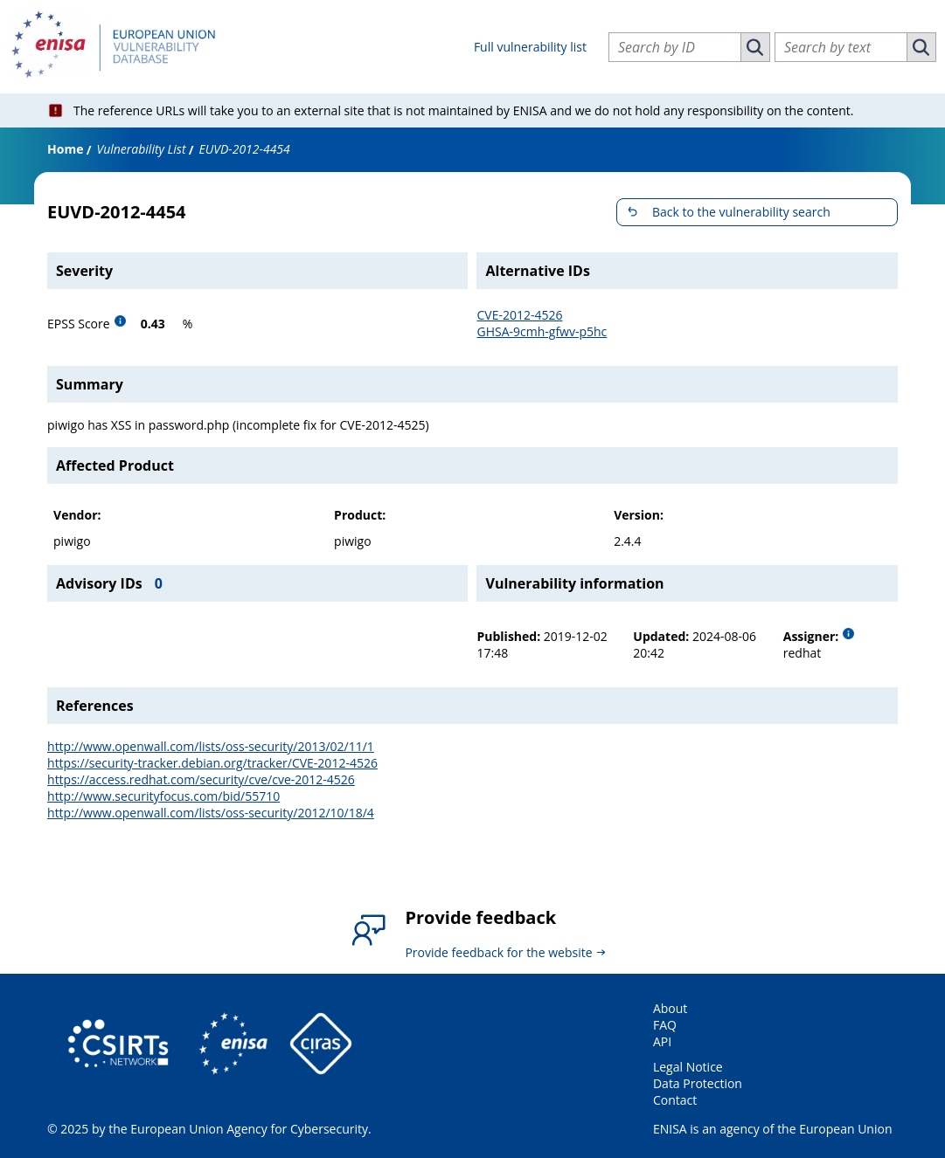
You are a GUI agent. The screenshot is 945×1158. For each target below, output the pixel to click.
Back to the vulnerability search (741, 211)
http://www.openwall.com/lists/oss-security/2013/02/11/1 (210, 746)
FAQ (665, 1025)
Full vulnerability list (530, 46)
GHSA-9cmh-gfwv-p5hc (541, 331)
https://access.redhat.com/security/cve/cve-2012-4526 (201, 779)
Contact (675, 1100)
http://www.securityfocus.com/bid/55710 (163, 796)
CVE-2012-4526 (519, 315)
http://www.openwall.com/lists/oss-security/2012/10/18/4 (210, 812)
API (662, 1041)
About (670, 1008)
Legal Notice (688, 1066)
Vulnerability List (140, 149)
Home (65, 149)
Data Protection (697, 1083)
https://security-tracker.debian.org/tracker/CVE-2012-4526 (212, 763)
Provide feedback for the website (498, 952)
